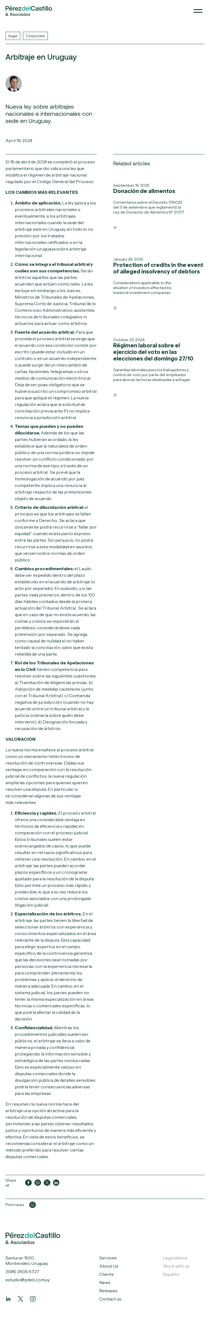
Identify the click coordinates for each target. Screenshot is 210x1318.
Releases (108, 1290)
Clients (106, 1274)
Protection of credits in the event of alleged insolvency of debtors (158, 268)
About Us (108, 1266)
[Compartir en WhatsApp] (37, 1182)
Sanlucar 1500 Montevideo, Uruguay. (27, 1260)
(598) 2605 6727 (22, 1271)
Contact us (110, 1299)
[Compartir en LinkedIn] (56, 1182)
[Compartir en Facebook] (28, 1182)
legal (12, 35)
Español (171, 1274)
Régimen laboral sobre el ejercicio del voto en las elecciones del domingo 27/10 (153, 352)
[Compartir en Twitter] (47, 1182)
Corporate (35, 35)
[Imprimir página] (32, 1205)
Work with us (176, 1266)
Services (108, 1258)
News (104, 1282)
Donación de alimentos (144, 191)
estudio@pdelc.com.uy (27, 1279)
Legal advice (175, 1258)
